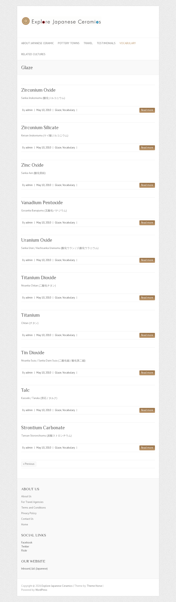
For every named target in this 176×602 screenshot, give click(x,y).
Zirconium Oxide (38, 90)
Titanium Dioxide (38, 277)
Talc (25, 390)
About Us (26, 496)
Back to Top (170, 596)
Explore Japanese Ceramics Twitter (139, 21)
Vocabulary (128, 43)
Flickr (24, 550)
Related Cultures (33, 54)
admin (29, 110)
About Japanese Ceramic (37, 43)
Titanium (30, 315)
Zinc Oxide (32, 165)
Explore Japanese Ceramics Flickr (145, 21)
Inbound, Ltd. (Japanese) (34, 568)
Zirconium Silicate (39, 127)
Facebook (26, 542)
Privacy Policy (28, 513)
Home (24, 524)
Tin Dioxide (32, 352)
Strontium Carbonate (43, 427)
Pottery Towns (68, 43)
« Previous (28, 464)
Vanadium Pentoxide (42, 202)
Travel (88, 43)
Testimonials (106, 43)
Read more (147, 110)
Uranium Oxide (36, 240)
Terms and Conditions (33, 507)
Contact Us (27, 519)
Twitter (25, 546)
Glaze (58, 110)
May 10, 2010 (43, 110)
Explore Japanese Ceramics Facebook (133, 21)
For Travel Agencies (32, 502)
